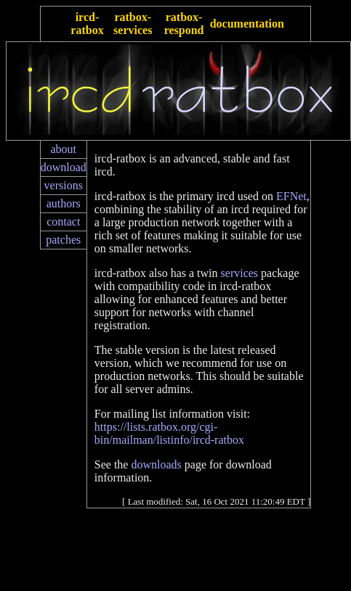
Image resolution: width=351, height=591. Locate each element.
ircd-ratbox (86, 23)
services (240, 273)
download (63, 167)
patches (63, 239)
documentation (247, 23)
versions (63, 185)
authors (64, 203)
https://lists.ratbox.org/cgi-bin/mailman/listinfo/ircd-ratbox (169, 433)
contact (63, 221)
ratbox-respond (184, 23)
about (63, 149)
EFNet (291, 196)
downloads (156, 464)
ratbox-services (132, 23)
